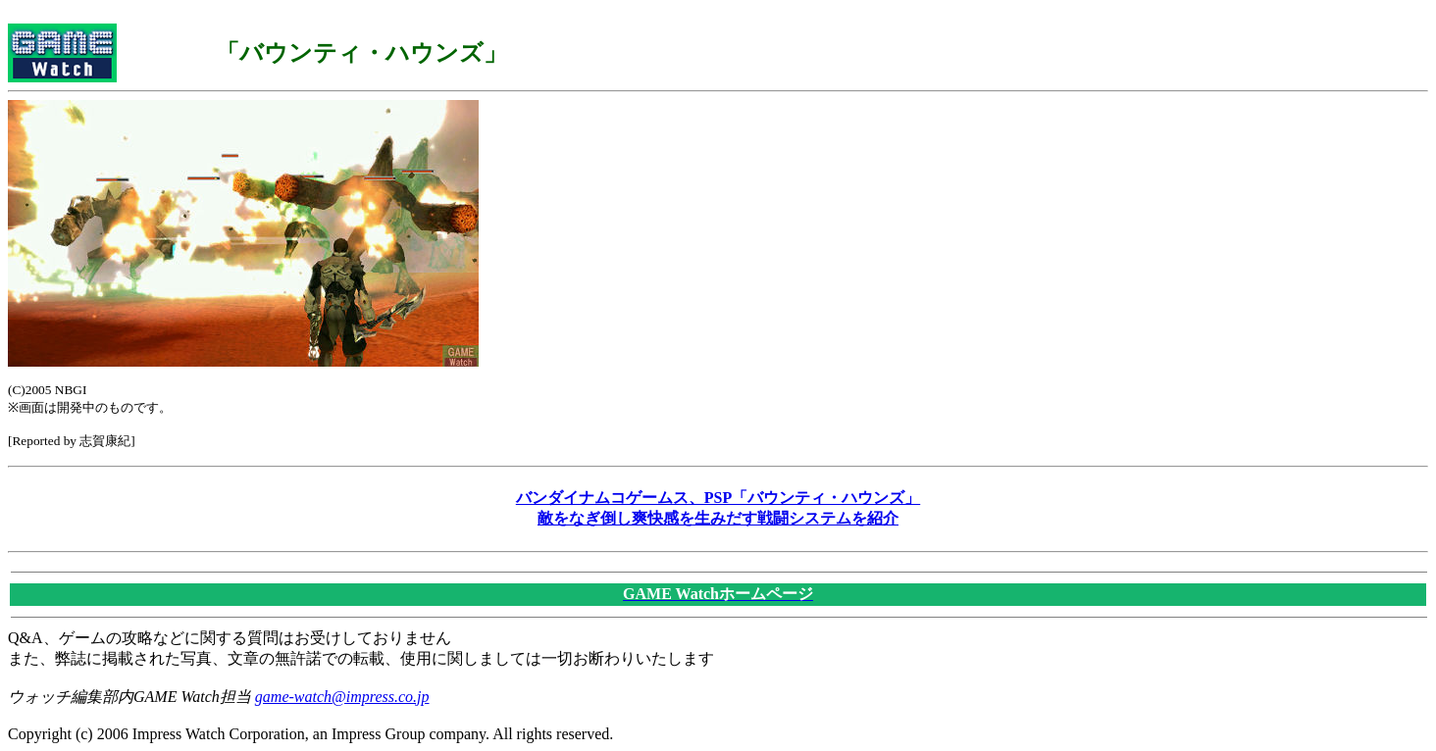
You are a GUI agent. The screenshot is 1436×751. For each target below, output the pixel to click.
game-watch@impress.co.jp (342, 696)
